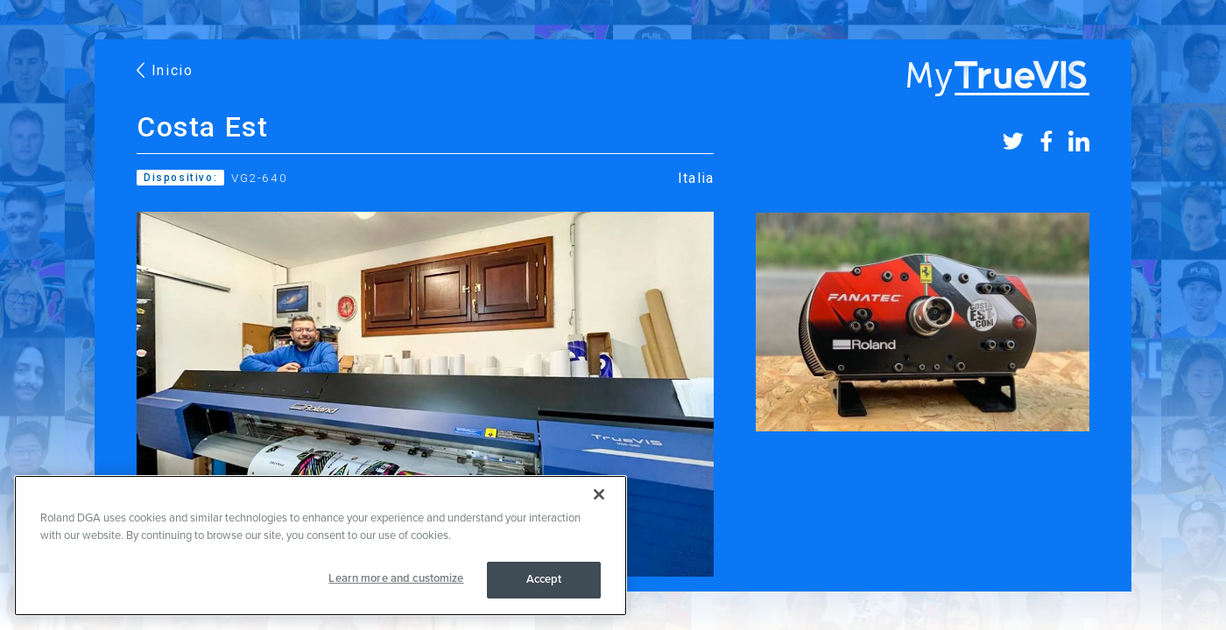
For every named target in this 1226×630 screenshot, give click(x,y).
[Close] (599, 494)
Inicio (165, 70)
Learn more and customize (395, 578)
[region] (320, 545)
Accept (544, 579)
